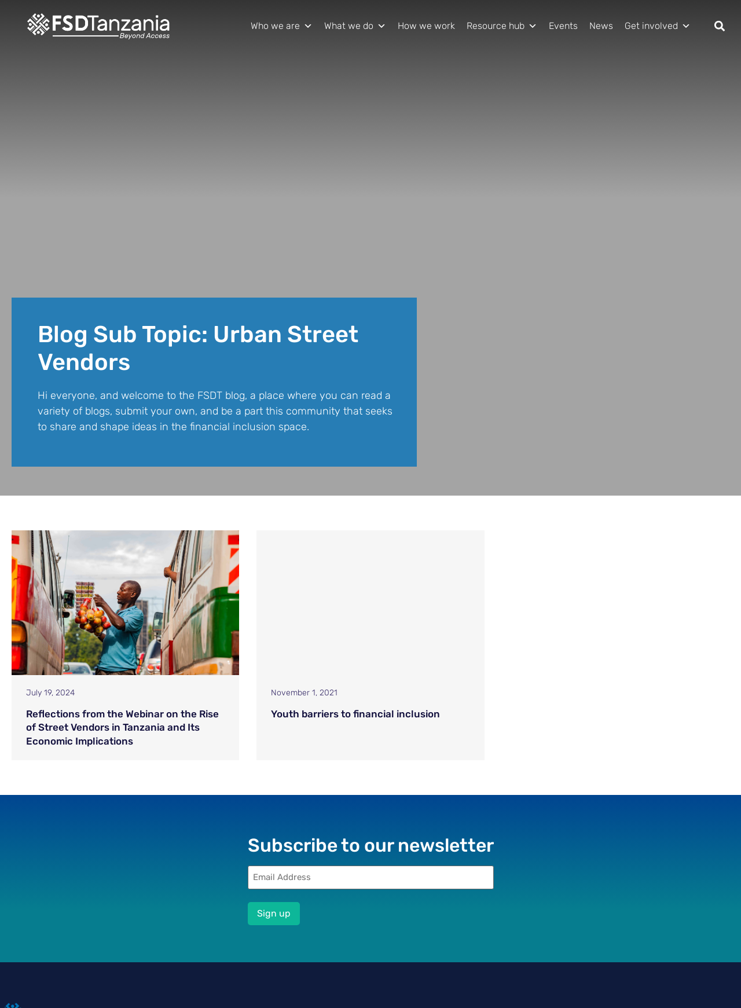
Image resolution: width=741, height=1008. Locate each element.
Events (563, 25)
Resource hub (502, 26)
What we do (355, 26)
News (601, 25)
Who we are (282, 26)
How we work (426, 25)
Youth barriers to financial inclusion (355, 714)
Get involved (658, 26)
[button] (719, 26)
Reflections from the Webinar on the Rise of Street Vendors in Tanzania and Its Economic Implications (122, 727)
